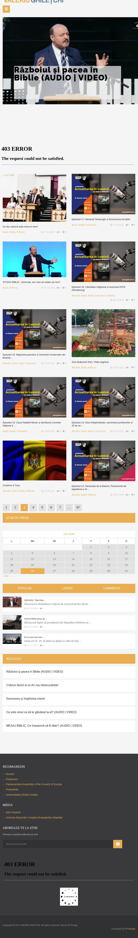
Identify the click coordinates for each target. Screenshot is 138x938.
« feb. (6, 576)
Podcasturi (92, 222)
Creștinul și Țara (14, 483)
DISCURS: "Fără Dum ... (35, 600)
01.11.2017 (32, 645)
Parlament (12, 779)
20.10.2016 (32, 627)
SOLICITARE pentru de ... (35, 619)
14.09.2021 (47, 428)
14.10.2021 (116, 222)
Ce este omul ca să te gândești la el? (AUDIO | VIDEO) (41, 712)
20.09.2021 (116, 364)
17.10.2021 (47, 228)
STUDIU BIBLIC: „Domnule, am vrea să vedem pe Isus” (32, 280)
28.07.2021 (116, 491)
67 (78, 507)
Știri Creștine (13, 812)
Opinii (23, 360)
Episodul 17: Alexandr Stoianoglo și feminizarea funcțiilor (101, 217)
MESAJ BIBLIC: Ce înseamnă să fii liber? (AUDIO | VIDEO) (44, 725)
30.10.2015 (32, 608)
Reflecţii (22, 228)
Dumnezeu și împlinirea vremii (25, 698)
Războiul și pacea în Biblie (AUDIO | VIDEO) (34, 671)
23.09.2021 (47, 360)
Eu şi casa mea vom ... (34, 637)
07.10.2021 (47, 285)
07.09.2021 (116, 428)
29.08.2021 (47, 488)
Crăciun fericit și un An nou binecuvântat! (32, 685)
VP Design (130, 929)
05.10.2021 (116, 296)
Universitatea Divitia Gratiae (22, 794)
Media (15, 228)
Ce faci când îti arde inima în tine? (22, 223)
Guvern (10, 774)
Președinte (12, 789)
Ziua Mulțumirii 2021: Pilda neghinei (92, 359)
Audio (9, 228)
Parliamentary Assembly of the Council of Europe (34, 784)
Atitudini (79, 292)
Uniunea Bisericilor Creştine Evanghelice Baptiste (34, 817)
